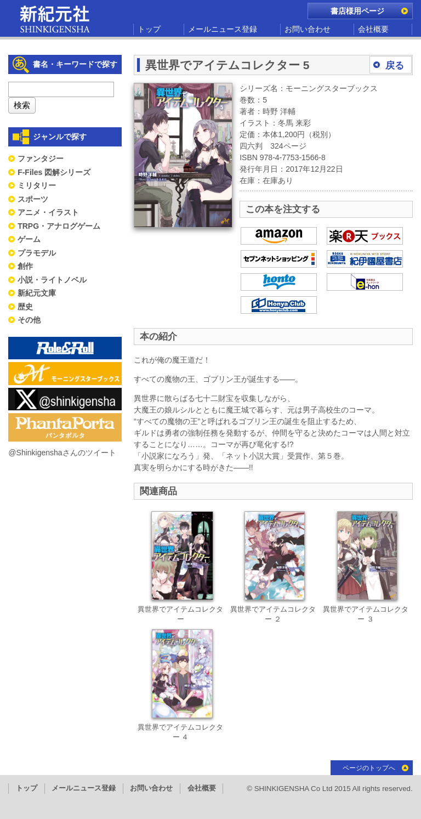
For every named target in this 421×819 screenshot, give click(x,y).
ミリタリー (37, 185)
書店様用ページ (357, 11)
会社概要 (373, 29)
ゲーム (29, 239)
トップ (149, 29)
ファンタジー (41, 158)
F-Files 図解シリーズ (54, 172)
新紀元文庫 (37, 293)
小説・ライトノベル (52, 279)
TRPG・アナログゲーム (59, 226)
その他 (29, 319)
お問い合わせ (308, 29)
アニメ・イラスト (48, 212)
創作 (25, 266)
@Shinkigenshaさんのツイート (62, 452)
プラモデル (37, 252)
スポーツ (33, 199)
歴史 (25, 306)
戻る (394, 65)
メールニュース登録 (222, 29)
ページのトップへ (369, 768)
